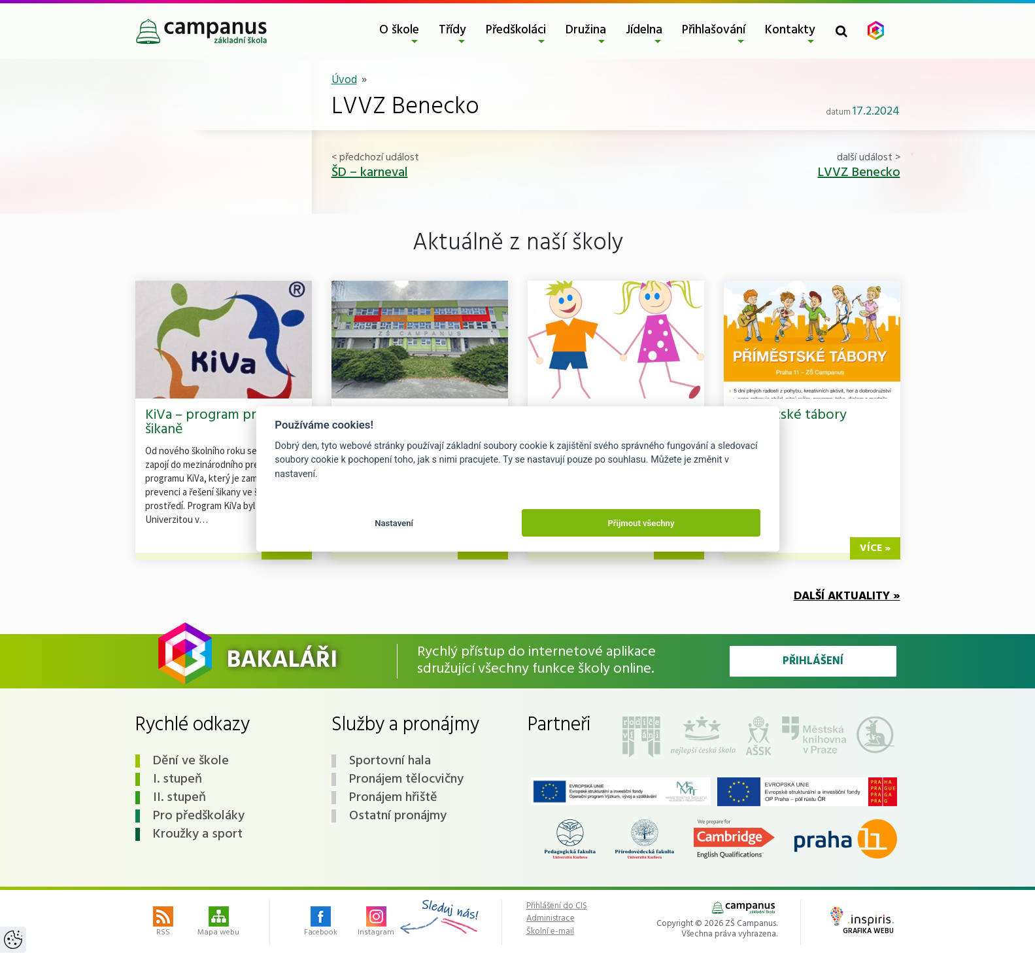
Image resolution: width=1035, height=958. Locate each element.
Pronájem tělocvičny (406, 779)
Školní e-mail (550, 931)
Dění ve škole (191, 761)
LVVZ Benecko (859, 172)
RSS (163, 922)
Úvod (344, 80)
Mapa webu (218, 922)
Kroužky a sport (198, 834)
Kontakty (790, 30)
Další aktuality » (847, 596)
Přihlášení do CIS (556, 906)
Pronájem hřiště (393, 797)
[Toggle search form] (841, 31)
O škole (399, 30)
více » (875, 548)
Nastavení (394, 523)
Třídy (452, 30)
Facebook (320, 922)
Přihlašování (713, 30)
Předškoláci (516, 30)
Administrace (550, 918)
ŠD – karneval (369, 172)
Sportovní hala (390, 761)
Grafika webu (862, 922)
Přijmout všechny (640, 523)
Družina (586, 30)
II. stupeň (179, 797)
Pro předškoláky (199, 816)
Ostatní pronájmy (398, 816)
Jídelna (644, 30)
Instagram (376, 922)
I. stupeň (177, 779)
